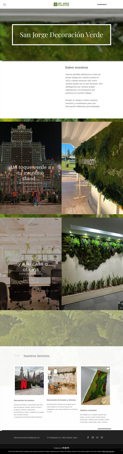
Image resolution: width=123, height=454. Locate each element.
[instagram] (92, 438)
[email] (97, 438)
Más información (108, 451)
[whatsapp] (101, 438)
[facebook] (88, 438)
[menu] (4, 4)
